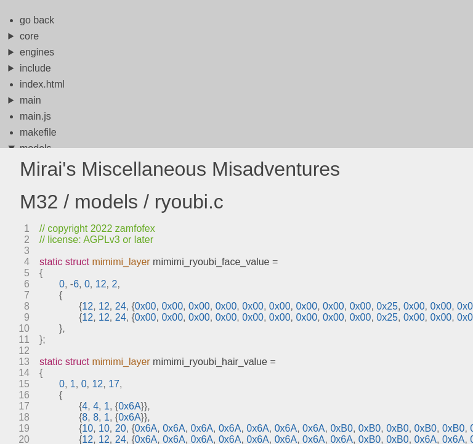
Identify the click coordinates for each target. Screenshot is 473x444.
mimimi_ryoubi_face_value (211, 262)
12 (24, 350)
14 (24, 373)
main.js (35, 116)
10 (24, 328)
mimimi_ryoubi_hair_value (210, 361)
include (35, 68)
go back (37, 20)
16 (24, 395)
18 (24, 417)
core (29, 36)
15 (24, 384)
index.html (42, 84)
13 (24, 361)
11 (24, 339)
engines (37, 52)
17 (24, 406)
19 (24, 428)
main (30, 100)
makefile (38, 132)
